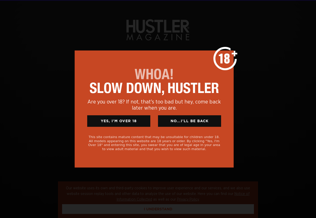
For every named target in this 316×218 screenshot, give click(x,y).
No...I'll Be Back (190, 120)
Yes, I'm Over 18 (119, 120)
